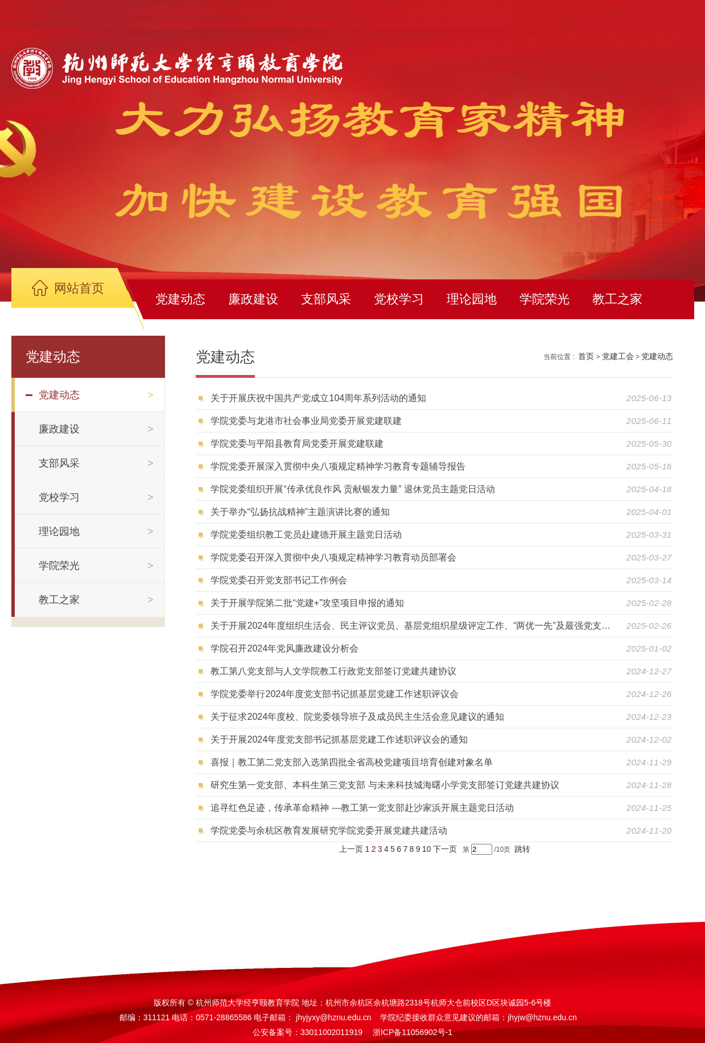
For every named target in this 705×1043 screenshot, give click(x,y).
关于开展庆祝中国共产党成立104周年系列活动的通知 (318, 398)
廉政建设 (253, 299)
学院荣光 (545, 299)
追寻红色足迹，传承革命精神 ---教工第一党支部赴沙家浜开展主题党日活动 (362, 808)
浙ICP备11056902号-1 (412, 1032)
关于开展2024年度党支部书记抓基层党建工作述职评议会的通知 (339, 739)
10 (426, 849)
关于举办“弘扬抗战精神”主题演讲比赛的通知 (300, 512)
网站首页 (79, 288)
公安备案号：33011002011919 (307, 1032)
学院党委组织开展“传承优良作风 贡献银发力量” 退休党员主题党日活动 (353, 489)
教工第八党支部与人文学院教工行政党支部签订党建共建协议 (333, 671)
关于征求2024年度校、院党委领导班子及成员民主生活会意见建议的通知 (357, 717)
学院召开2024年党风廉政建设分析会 (284, 648)
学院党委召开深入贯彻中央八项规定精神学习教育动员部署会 (333, 557)
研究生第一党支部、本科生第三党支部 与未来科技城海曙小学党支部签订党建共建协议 (385, 785)
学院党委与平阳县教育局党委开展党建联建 (297, 443)
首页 (586, 356)
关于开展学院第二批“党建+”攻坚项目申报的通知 (307, 603)
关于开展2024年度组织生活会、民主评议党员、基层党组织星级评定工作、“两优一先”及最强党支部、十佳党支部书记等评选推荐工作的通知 (414, 625)
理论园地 (472, 299)
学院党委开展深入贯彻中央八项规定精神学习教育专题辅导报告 (338, 466)
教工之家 (617, 299)
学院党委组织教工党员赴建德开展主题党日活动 (306, 534)
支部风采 (326, 299)
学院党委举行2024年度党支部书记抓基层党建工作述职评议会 (335, 694)
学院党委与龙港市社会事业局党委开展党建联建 (306, 421)
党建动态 (180, 299)
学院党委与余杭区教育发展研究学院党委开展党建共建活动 (329, 830)
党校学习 (399, 299)
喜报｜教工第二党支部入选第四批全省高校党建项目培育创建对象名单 (352, 762)
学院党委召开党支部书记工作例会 (279, 580)
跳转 (522, 849)
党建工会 (618, 356)
